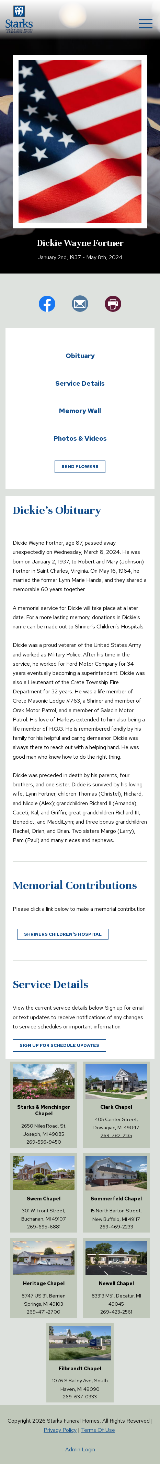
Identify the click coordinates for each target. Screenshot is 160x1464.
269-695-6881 (43, 1226)
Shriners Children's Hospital (63, 934)
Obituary (80, 355)
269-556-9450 (43, 1142)
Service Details (80, 383)
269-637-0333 (80, 1396)
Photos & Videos (80, 438)
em (80, 303)
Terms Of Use (98, 1430)
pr (113, 303)
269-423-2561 (116, 1311)
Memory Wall (80, 410)
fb (47, 303)
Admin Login (80, 1449)
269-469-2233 (116, 1226)
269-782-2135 (116, 1135)
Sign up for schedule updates (59, 1045)
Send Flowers (80, 466)
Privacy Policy (60, 1430)
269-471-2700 (43, 1311)
